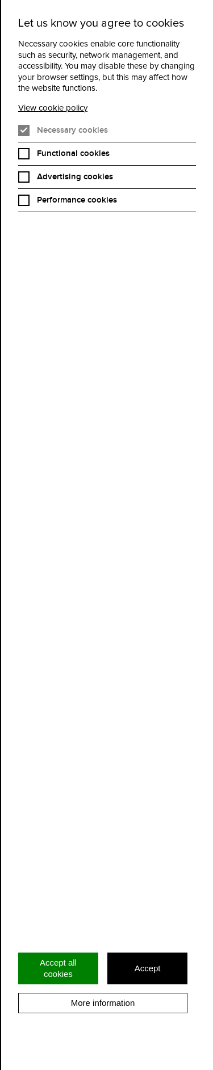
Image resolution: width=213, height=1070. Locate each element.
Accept (148, 968)
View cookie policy (52, 108)
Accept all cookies (58, 968)
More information (103, 1003)
